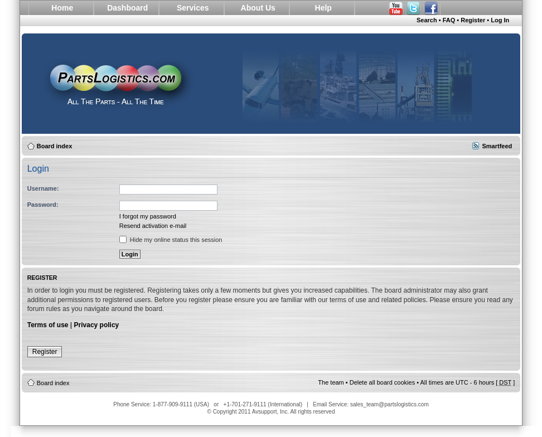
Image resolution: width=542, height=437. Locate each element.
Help (323, 7)
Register (473, 20)
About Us (258, 7)
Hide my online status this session (170, 239)
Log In (500, 20)
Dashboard (127, 7)
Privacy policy (96, 325)
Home (62, 7)
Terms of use (48, 325)
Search (427, 20)
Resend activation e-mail (152, 225)
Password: (43, 204)
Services (193, 7)
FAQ (449, 20)
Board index (54, 146)
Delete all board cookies (382, 382)
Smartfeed (497, 146)
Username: (43, 188)
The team (330, 382)
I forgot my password (147, 216)
